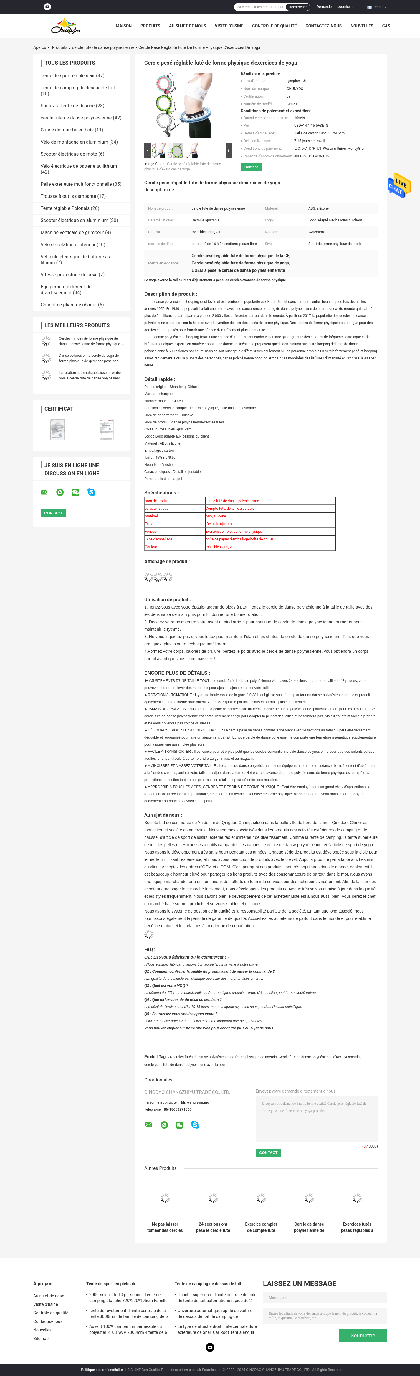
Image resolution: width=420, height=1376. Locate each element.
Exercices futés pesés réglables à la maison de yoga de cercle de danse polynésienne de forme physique (357, 1227)
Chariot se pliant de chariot (69, 305)
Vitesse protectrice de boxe (69, 274)
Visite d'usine (229, 26)
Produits (150, 26)
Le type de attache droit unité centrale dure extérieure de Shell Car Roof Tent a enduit (217, 1329)
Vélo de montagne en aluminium (74, 142)
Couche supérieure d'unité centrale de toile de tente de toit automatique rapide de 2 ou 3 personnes (217, 1298)
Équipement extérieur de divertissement (66, 289)
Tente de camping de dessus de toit (78, 88)
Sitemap (41, 1338)
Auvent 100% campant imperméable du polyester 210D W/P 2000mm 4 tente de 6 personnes (128, 1330)
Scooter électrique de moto (69, 154)
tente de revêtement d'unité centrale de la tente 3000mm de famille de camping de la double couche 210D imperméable (129, 1314)
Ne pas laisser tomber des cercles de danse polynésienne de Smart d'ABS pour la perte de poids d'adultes (165, 1227)
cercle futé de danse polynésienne (103, 47)
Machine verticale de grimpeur (72, 232)
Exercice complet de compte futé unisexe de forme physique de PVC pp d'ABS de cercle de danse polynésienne (261, 1227)
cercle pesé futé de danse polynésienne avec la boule (185, 1065)
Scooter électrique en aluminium (74, 220)
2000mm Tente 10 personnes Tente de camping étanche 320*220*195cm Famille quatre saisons (128, 1298)
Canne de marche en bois (67, 130)
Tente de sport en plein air (68, 75)
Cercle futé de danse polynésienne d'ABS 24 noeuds (319, 1057)
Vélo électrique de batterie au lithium (79, 166)
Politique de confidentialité (102, 1370)
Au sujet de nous (187, 26)
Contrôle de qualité (274, 26)
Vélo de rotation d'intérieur (68, 244)
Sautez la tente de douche (68, 105)
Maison (124, 26)
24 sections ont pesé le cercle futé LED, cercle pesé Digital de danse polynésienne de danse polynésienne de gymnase (213, 1227)
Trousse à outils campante (68, 196)
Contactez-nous (324, 26)
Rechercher (298, 7)
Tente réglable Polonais (65, 208)
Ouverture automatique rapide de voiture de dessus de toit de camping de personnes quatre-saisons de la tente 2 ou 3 (216, 1314)
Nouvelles (361, 26)
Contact (251, 167)
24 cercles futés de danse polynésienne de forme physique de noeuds (222, 1057)
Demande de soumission (336, 7)
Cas (386, 26)
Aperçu (39, 47)
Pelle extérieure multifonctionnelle (76, 184)
